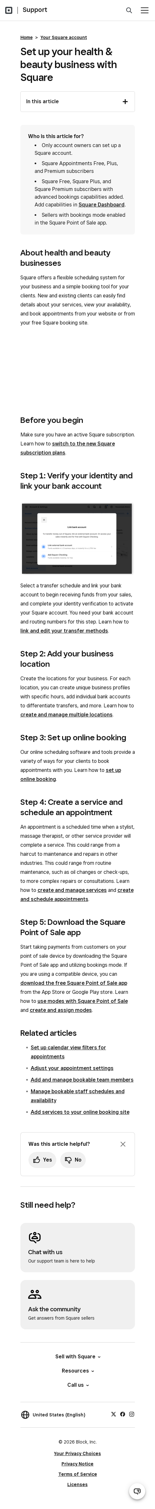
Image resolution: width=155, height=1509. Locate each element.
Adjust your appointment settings (72, 1068)
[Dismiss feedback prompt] (123, 1144)
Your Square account (63, 37)
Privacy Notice (77, 1463)
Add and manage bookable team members (82, 1080)
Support (35, 10)
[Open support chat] (137, 1491)
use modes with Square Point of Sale (83, 1001)
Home (26, 37)
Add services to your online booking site (80, 1112)
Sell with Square (77, 1357)
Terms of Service (77, 1474)
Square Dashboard (102, 205)
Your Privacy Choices (77, 1453)
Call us (77, 1385)
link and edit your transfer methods (64, 631)
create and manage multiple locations (66, 715)
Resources (77, 1371)
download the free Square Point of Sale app (73, 983)
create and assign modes (61, 1010)
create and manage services (72, 890)
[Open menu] (144, 10)
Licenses (77, 1484)
